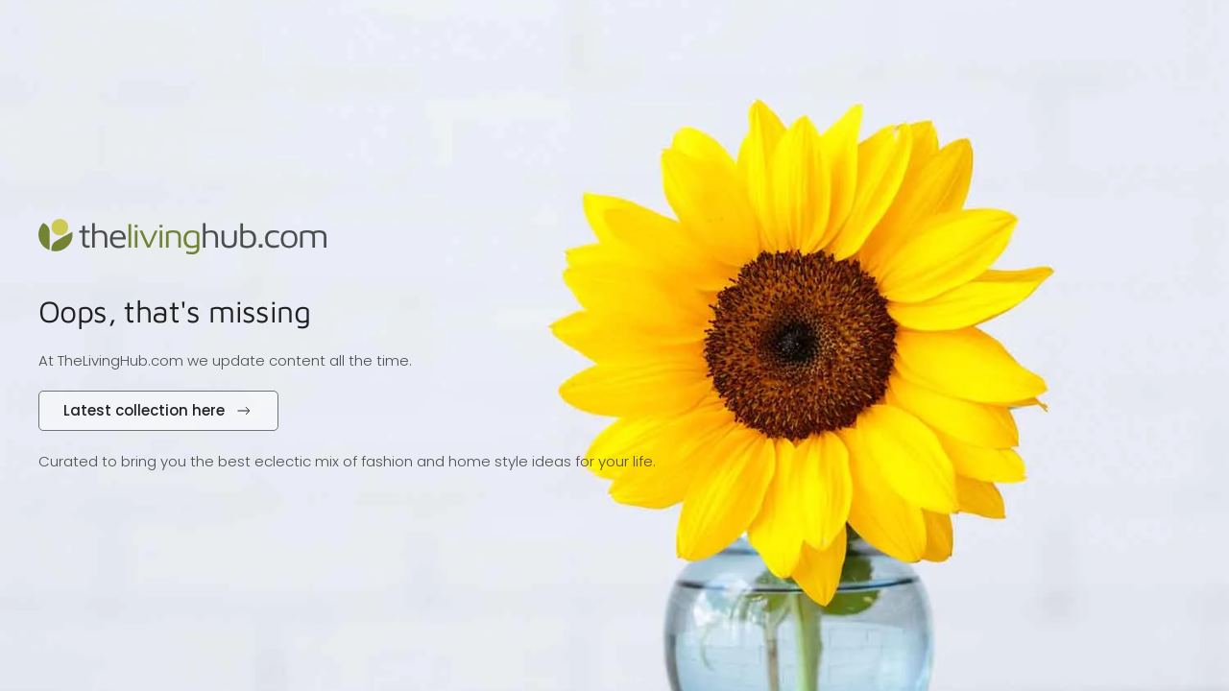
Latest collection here (158, 410)
